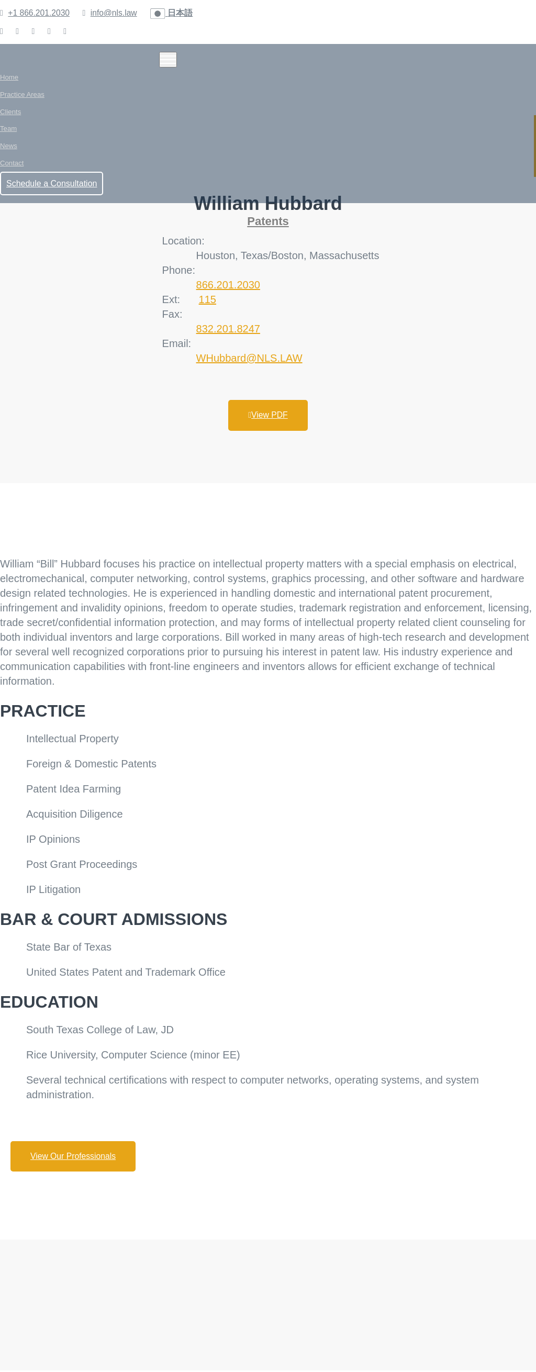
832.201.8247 (228, 328)
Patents (267, 221)
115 (207, 299)
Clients (10, 114)
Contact (12, 169)
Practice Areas (22, 96)
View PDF (268, 415)
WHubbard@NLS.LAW (249, 358)
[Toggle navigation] (168, 60)
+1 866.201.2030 (39, 12)
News (8, 151)
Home (9, 78)
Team (8, 133)
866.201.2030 (228, 285)
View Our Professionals (74, 1157)
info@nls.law (116, 12)
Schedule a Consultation (51, 190)
